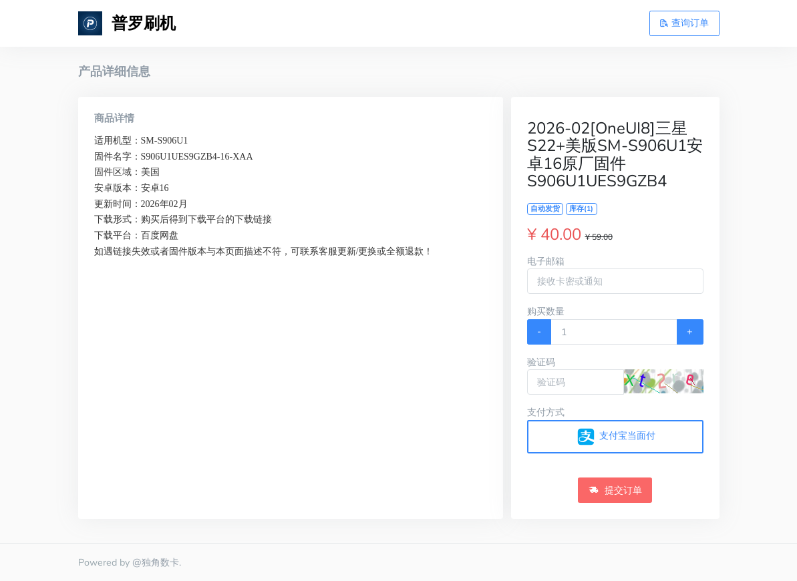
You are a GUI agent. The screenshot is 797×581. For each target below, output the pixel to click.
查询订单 (684, 22)
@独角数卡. (156, 562)
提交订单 (615, 490)
